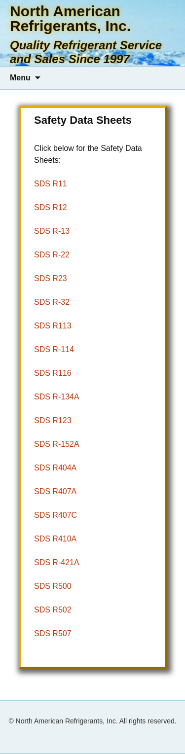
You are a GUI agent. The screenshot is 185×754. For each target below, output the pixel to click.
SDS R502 (53, 610)
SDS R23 (50, 278)
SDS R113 (53, 326)
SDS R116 (53, 373)
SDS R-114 (54, 349)
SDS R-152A (56, 444)
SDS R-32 (52, 302)
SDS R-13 (52, 231)
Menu (20, 77)
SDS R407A (55, 491)
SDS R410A (55, 539)
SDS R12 (50, 207)
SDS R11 (50, 184)
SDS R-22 (52, 255)
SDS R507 (53, 633)
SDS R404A (55, 468)
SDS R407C (55, 515)
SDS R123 (53, 420)
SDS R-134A (56, 397)
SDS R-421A (56, 562)
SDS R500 (53, 586)
